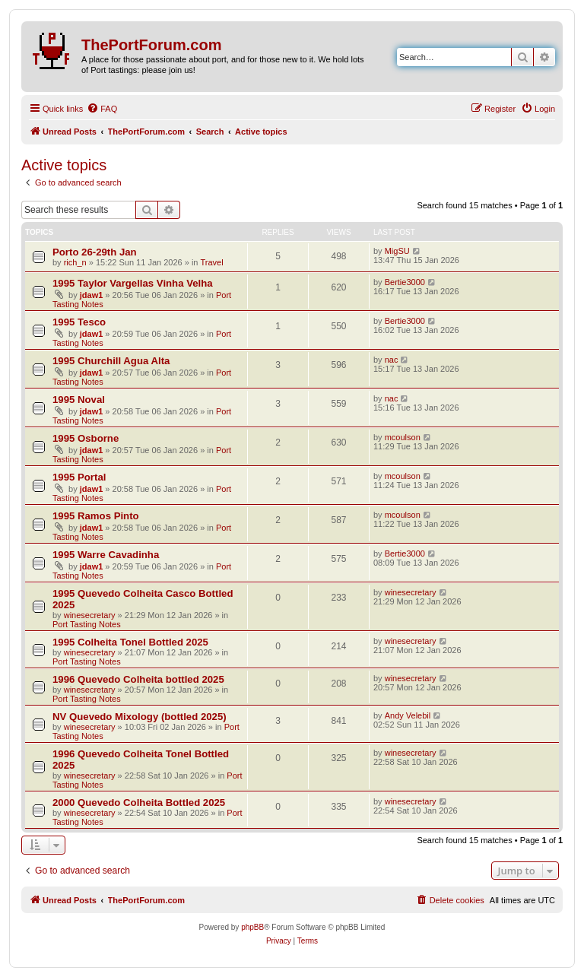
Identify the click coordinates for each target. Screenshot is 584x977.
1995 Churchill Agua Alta (111, 360)
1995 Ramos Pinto (95, 516)
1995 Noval (78, 399)
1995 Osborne (85, 438)
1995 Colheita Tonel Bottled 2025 (130, 642)
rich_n (75, 262)
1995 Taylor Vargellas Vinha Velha (132, 283)
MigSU (397, 250)
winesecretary (90, 615)
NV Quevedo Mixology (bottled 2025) (139, 716)
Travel (212, 262)
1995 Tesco (79, 322)
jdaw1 (91, 295)
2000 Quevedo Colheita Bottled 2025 (138, 802)
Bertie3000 (405, 282)
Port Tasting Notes (86, 624)
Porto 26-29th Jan (94, 252)
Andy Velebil (408, 715)
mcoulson (403, 437)
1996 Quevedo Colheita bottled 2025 (138, 679)
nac (391, 359)
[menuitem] (102, 109)
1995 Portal (79, 477)
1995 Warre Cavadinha (105, 554)
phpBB (252, 927)
